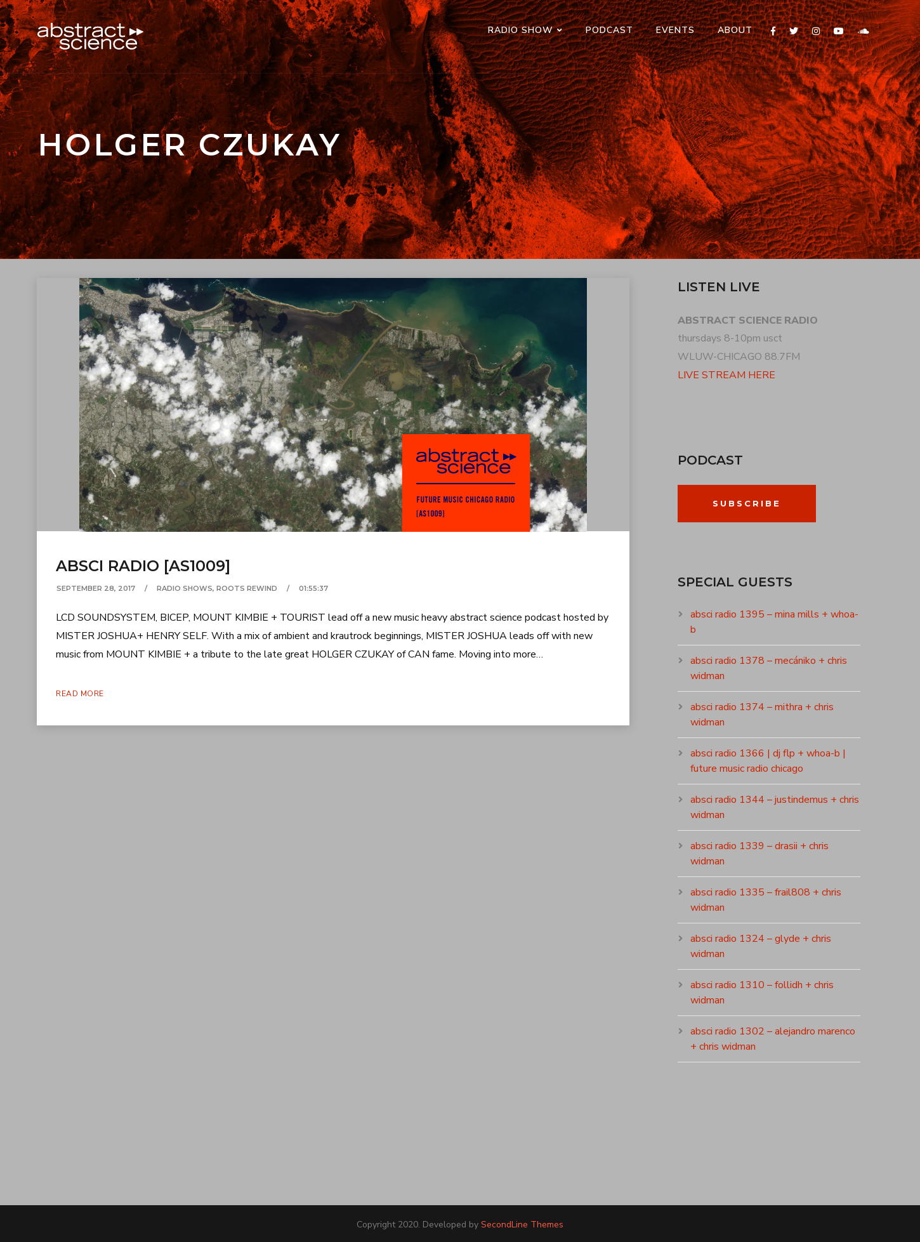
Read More (80, 694)
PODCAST (609, 30)
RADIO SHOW (520, 30)
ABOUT (735, 30)
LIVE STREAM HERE (726, 375)
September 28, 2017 (95, 588)
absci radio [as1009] (143, 566)
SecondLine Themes (522, 1225)
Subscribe (747, 503)
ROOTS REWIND (246, 588)
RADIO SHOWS (185, 588)
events (675, 30)
